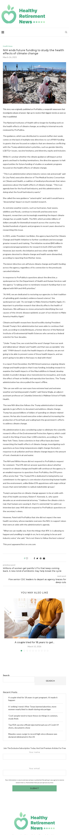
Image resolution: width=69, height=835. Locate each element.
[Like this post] (29, 558)
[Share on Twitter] (37, 558)
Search (6, 675)
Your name (34, 755)
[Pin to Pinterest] (40, 558)
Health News (8, 46)
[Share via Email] (44, 558)
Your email (34, 771)
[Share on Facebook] (34, 558)
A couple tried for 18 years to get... (34, 642)
